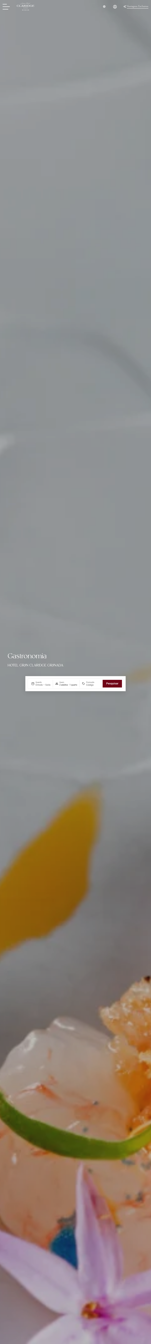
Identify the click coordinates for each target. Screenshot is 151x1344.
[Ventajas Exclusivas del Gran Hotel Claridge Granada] (135, 7)
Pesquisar (112, 683)
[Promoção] (93, 685)
